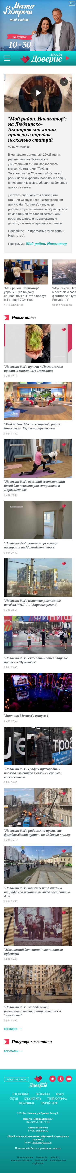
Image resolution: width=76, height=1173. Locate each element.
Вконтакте (52, 1079)
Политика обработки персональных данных (38, 1148)
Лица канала (26, 1103)
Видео (60, 1094)
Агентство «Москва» (21, 1160)
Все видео (10, 1029)
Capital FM (38, 1163)
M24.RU (55, 1157)
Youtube (68, 1079)
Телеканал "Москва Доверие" (41, 58)
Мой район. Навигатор (46, 243)
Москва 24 (41, 1157)
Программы (42, 1094)
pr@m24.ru (42, 1130)
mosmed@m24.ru (42, 1142)
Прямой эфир (68, 58)
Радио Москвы (58, 1160)
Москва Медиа (25, 1157)
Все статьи (11, 1051)
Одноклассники (60, 1079)
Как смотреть (32, 1099)
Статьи (14, 1099)
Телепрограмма (57, 1099)
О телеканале (21, 1094)
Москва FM (41, 1160)
